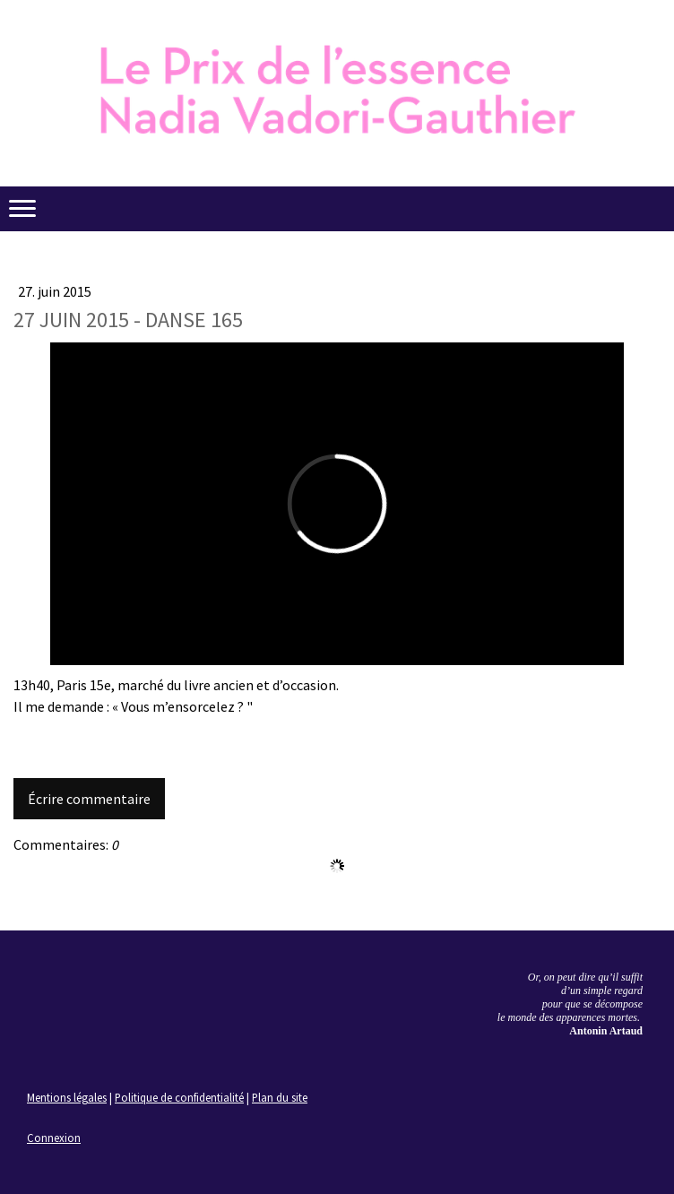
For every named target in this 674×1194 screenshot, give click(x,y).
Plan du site (279, 1097)
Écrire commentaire (89, 799)
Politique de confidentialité (179, 1097)
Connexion (54, 1137)
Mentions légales (67, 1097)
